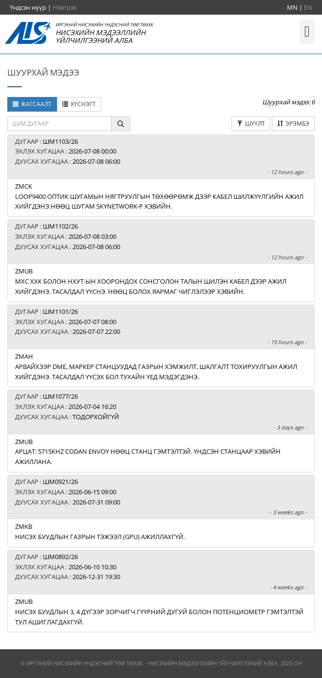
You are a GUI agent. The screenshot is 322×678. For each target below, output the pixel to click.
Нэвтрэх (65, 7)
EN (308, 7)
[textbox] (59, 123)
